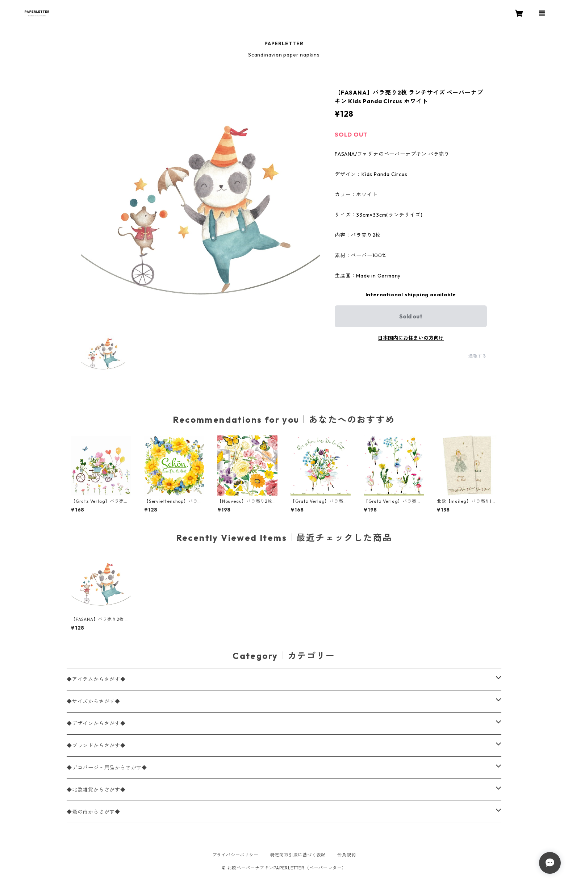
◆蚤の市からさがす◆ (93, 812)
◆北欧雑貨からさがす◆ (96, 789)
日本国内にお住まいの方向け (411, 338)
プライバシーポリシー (235, 854)
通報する (477, 356)
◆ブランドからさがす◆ (96, 745)
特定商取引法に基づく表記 (298, 854)
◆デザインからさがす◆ (96, 723)
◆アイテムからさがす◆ (96, 679)
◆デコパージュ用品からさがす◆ (107, 767)
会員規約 (346, 854)
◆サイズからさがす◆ (93, 701)
